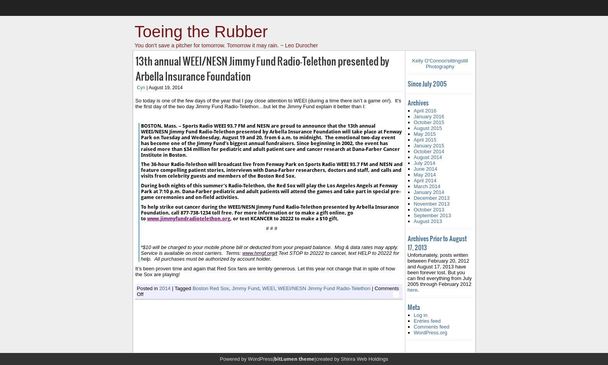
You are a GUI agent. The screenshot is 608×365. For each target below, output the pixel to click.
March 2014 (427, 186)
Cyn (141, 87)
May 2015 (425, 134)
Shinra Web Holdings (364, 359)
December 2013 (432, 198)
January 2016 (429, 116)
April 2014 (425, 180)
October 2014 (429, 151)
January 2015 (429, 146)
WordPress (260, 359)
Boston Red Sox (211, 288)
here (413, 290)
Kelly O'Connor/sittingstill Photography (440, 63)
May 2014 (425, 175)
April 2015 (425, 140)
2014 (164, 288)
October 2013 (429, 210)
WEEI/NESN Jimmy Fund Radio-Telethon (324, 288)
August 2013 (428, 221)
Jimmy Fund (245, 288)
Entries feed (427, 321)
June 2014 (426, 169)
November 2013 (432, 204)
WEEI (268, 288)
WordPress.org (430, 333)
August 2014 (428, 157)
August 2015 (428, 128)
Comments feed (432, 327)
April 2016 (425, 111)
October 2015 (429, 122)
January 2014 (429, 192)
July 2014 (425, 163)
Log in (420, 315)
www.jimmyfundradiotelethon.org (188, 218)
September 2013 (432, 215)
